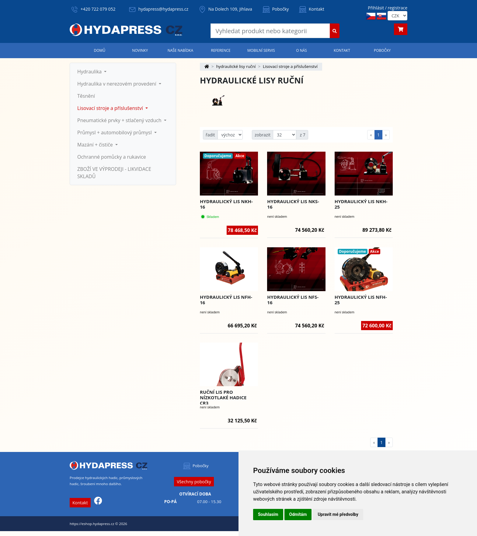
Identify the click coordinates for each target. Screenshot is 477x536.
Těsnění (86, 96)
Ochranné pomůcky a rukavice (111, 156)
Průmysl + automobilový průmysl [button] (115, 132)
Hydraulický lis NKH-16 (226, 204)
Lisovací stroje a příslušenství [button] (110, 108)
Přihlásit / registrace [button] (387, 8)
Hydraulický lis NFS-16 (293, 299)
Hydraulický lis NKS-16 (293, 204)
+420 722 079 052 (98, 9)
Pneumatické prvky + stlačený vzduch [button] (120, 120)
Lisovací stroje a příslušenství (290, 66)
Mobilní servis (261, 50)
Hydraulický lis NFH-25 (361, 299)
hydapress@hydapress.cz (163, 9)
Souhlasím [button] (268, 514)
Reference (220, 50)
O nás (301, 50)
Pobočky (275, 9)
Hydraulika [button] (90, 71)
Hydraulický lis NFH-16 (226, 299)
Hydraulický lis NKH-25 (361, 204)
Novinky (140, 50)
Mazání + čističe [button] (95, 144)
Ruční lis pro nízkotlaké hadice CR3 (223, 397)
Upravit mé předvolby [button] (338, 514)
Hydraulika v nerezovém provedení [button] (117, 83)
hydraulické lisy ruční (236, 66)
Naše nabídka (180, 50)
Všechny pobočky (194, 482)
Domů (100, 50)
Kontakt (311, 9)
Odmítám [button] (298, 514)
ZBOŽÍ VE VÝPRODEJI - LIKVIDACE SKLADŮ (114, 173)
